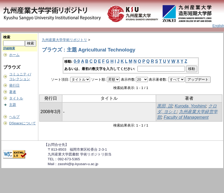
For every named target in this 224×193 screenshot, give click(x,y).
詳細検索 (9, 48)
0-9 (77, 61)
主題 (12, 105)
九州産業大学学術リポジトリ (64, 40)
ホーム (14, 55)
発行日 (14, 85)
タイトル (16, 98)
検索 (6, 37)
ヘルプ (14, 117)
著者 (12, 92)
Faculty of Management (186, 117)
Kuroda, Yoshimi (190, 106)
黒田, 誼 (164, 106)
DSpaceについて (22, 123)
